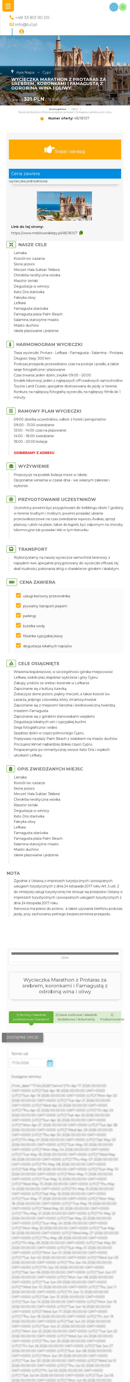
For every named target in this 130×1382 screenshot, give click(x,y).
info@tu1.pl (26, 24)
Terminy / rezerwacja (64, 149)
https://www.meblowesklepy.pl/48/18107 (44, 233)
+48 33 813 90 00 (32, 17)
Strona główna (57, 109)
